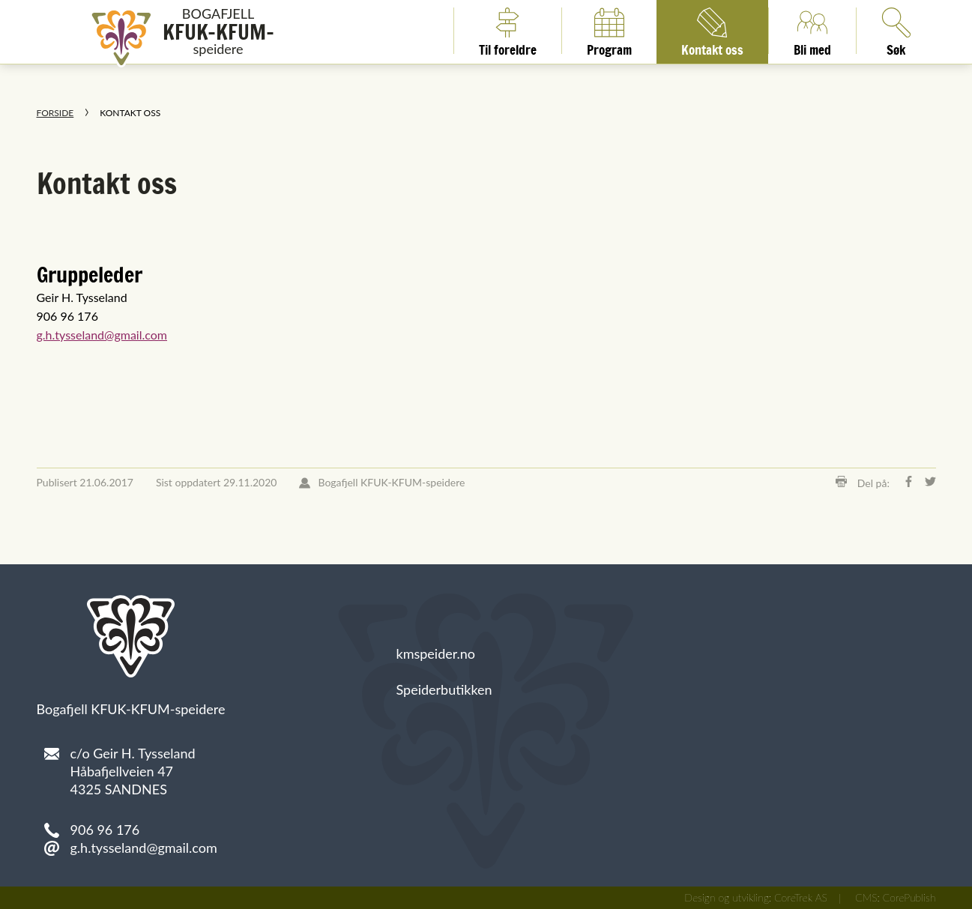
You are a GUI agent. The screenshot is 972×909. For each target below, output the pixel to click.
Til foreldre (508, 30)
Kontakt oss (712, 30)
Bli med (812, 30)
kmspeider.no (436, 653)
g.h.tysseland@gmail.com (102, 334)
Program (609, 30)
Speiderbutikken (444, 689)
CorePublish (909, 897)
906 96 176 (105, 829)
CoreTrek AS (800, 897)
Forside (55, 112)
